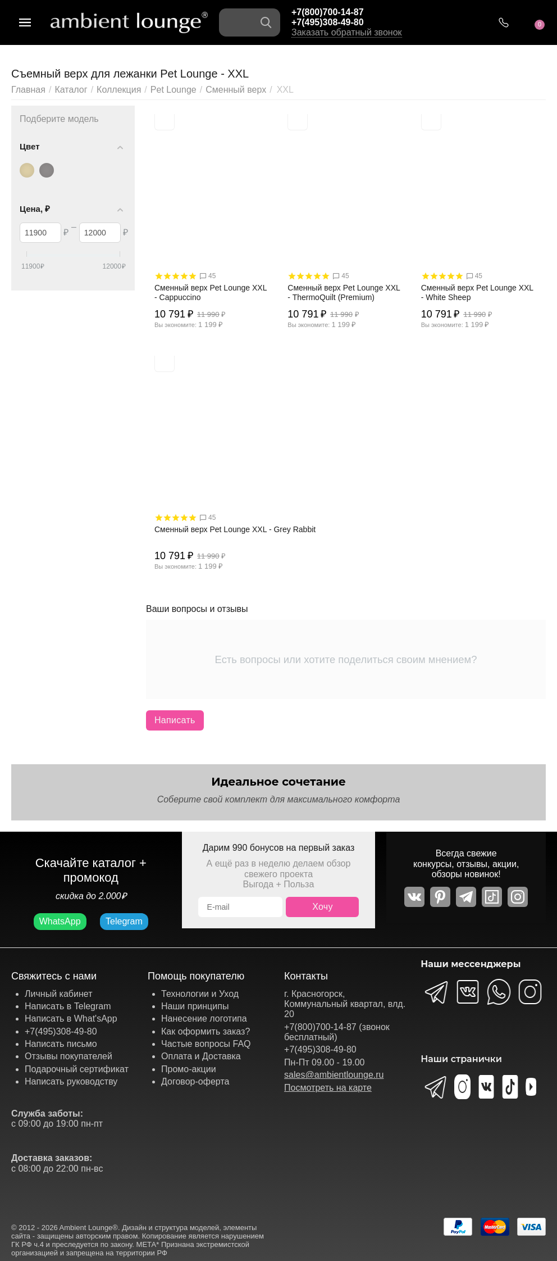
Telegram (124, 921)
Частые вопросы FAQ (206, 1044)
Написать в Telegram (68, 1006)
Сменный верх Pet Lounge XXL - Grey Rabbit (235, 529)
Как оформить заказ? (205, 1031)
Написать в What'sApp (71, 1018)
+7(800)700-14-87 (327, 12)
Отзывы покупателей (68, 1056)
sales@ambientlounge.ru (333, 1074)
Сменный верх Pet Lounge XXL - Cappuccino (210, 292)
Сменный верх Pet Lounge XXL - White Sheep (477, 292)
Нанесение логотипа (204, 1018)
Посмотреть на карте (328, 1087)
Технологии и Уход (200, 994)
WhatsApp (60, 921)
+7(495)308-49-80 (327, 22)
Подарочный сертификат (77, 1069)
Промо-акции (188, 1069)
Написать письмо (61, 1044)
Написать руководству (71, 1081)
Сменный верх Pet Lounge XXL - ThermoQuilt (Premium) (343, 292)
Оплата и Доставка (201, 1056)
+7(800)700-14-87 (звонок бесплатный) (337, 1032)
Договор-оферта (195, 1081)
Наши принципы (195, 1006)
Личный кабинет (58, 994)
